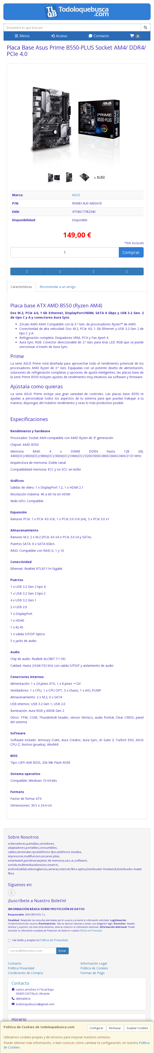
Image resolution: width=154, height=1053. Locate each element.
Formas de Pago (92, 973)
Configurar (96, 1028)
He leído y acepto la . (40, 940)
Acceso (58, 35)
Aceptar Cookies (137, 1028)
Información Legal (93, 963)
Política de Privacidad (91, 930)
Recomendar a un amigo (58, 287)
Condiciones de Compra (25, 973)
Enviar (62, 951)
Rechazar (115, 1028)
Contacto (98, 35)
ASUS (76, 195)
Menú (21, 35)
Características (21, 287)
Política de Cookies (94, 968)
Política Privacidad (21, 968)
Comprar (131, 252)
